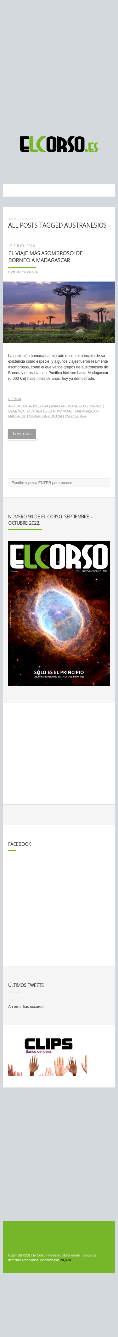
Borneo (95, 406)
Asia (54, 406)
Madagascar (86, 411)
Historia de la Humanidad (49, 411)
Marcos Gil (27, 271)
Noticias (27, 219)
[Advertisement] (59, 65)
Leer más (22, 433)
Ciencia (14, 399)
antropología (35, 406)
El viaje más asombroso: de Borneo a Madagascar (45, 257)
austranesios (73, 406)
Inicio (12, 219)
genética (16, 411)
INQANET (67, 1260)
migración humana (45, 416)
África (14, 406)
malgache (17, 416)
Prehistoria (76, 416)
